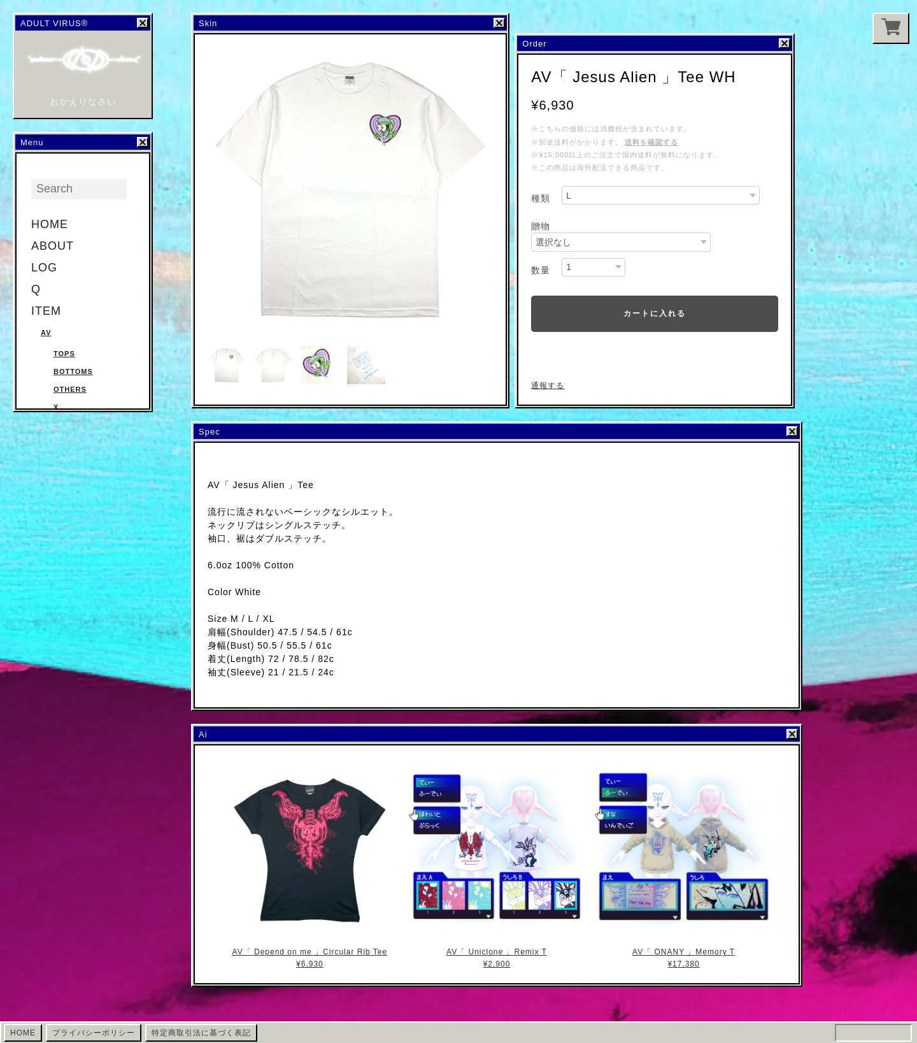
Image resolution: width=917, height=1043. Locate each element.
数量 (540, 270)
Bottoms (73, 371)
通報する (547, 385)
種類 (540, 198)
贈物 (540, 226)
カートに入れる (654, 313)
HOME (49, 224)
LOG (44, 267)
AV (46, 332)
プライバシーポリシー (93, 1032)
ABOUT (52, 246)
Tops (64, 353)
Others (70, 389)
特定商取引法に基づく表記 (201, 1032)
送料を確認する (651, 142)
